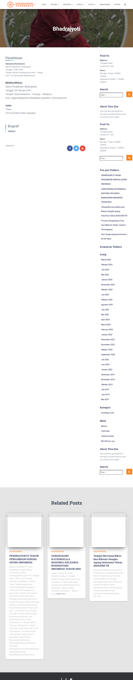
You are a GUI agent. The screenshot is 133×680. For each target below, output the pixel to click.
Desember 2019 (108, 375)
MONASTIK (68, 4)
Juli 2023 (105, 310)
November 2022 (108, 345)
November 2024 (108, 285)
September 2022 (108, 355)
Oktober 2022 (106, 350)
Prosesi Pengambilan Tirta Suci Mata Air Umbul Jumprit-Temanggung (113, 225)
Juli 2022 (105, 360)
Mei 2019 (105, 399)
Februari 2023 (107, 330)
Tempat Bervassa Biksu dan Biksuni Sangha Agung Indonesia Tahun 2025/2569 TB (114, 211)
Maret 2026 (106, 260)
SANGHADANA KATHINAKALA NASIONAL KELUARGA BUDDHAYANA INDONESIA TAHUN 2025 (66, 562)
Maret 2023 (106, 325)
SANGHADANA (105, 4)
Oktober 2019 (106, 385)
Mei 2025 (105, 275)
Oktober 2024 (106, 290)
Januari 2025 (106, 280)
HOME (44, 4)
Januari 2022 (106, 370)
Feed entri (105, 431)
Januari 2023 (106, 335)
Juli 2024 (105, 295)
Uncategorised (107, 413)
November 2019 (108, 379)
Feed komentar (107, 436)
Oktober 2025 (106, 265)
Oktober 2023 (106, 300)
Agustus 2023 (107, 305)
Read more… (61, 594)
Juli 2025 (105, 270)
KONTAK (117, 4)
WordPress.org (108, 441)
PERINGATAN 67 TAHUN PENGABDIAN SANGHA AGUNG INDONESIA (114, 179)
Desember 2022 (108, 340)
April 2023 (105, 320)
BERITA (80, 4)
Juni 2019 (105, 395)
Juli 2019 (105, 389)
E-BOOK (91, 4)
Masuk (104, 426)
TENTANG (54, 4)
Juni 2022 (105, 364)
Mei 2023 (105, 315)
